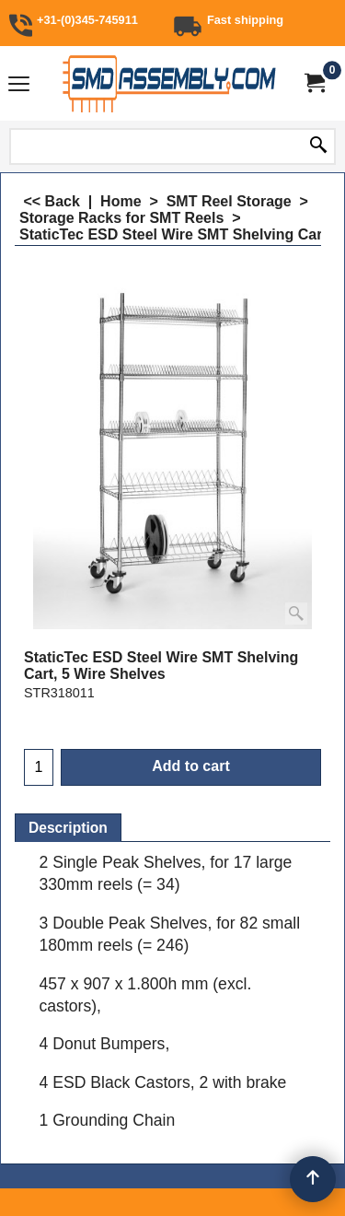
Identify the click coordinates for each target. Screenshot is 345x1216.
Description (68, 828)
